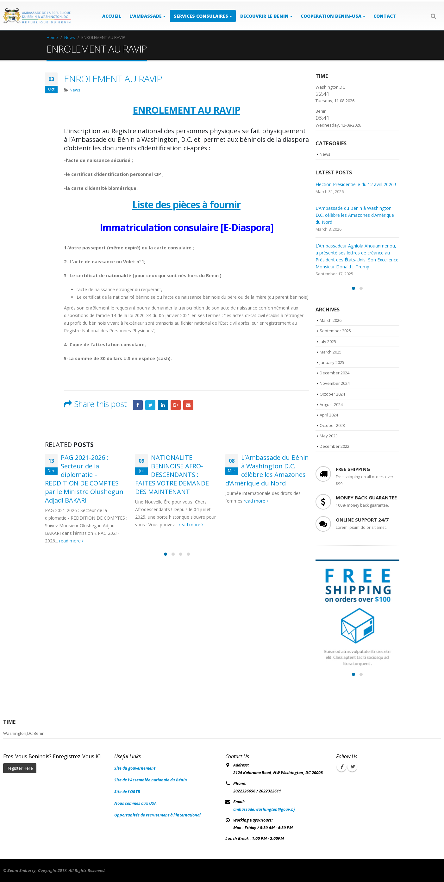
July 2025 (328, 341)
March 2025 (330, 352)
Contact (384, 16)
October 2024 (332, 394)
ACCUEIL (111, 16)
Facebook (138, 405)
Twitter (150, 405)
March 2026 (330, 320)
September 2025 (335, 331)
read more (71, 541)
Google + (176, 405)
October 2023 (332, 425)
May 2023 (329, 436)
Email (188, 405)
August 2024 (331, 404)
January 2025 (332, 362)
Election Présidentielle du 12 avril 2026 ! (356, 184)
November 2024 (335, 383)
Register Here (20, 768)
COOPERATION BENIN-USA (331, 16)
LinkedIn (163, 405)
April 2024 (329, 415)
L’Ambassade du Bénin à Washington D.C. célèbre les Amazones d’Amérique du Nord (267, 470)
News (75, 90)
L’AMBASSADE (145, 16)
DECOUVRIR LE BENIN (264, 16)
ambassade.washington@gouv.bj (264, 809)
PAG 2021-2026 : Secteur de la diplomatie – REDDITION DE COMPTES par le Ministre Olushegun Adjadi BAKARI (84, 478)
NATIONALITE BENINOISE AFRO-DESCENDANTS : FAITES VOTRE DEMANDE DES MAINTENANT (172, 474)
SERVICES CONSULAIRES (201, 16)
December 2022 (334, 446)
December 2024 (334, 373)
